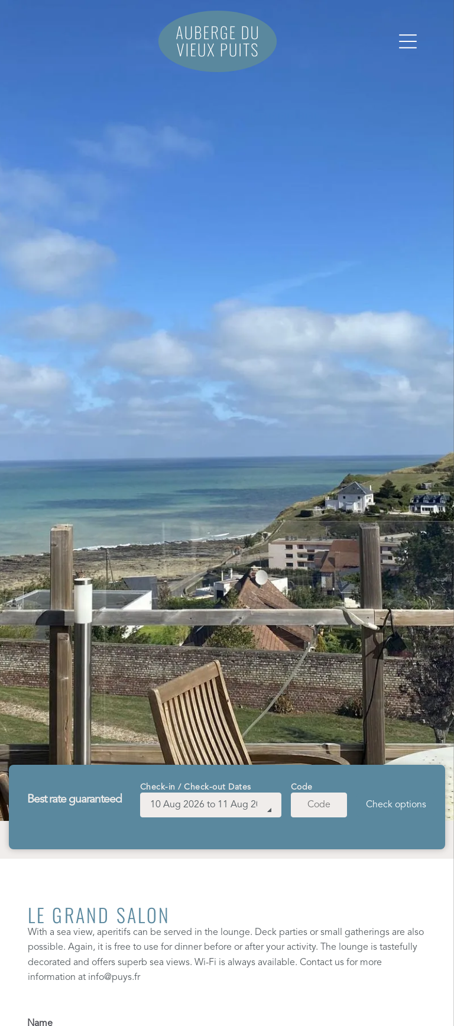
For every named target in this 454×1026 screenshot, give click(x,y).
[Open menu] (408, 41)
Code (302, 787)
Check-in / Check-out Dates (195, 787)
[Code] (319, 805)
